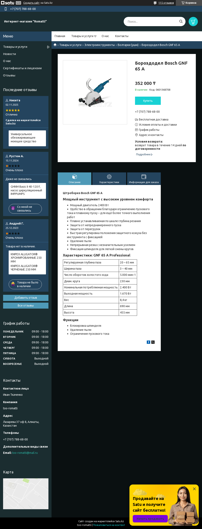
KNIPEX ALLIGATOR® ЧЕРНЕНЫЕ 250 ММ (24, 267)
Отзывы (9, 75)
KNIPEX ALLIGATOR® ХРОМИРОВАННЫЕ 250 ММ (26, 258)
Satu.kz (119, 521)
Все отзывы (26, 305)
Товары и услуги (82, 36)
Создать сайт (31, 2)
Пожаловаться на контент (109, 525)
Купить (148, 100)
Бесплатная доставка (153, 119)
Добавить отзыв (25, 297)
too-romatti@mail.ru (25, 452)
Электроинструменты (100, 45)
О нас (105, 36)
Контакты (121, 36)
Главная (60, 36)
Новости (9, 54)
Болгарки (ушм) (128, 45)
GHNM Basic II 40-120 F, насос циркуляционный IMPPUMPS (26, 190)
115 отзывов (166, 2)
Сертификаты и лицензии (22, 68)
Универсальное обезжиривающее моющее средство (23, 137)
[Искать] (181, 21)
